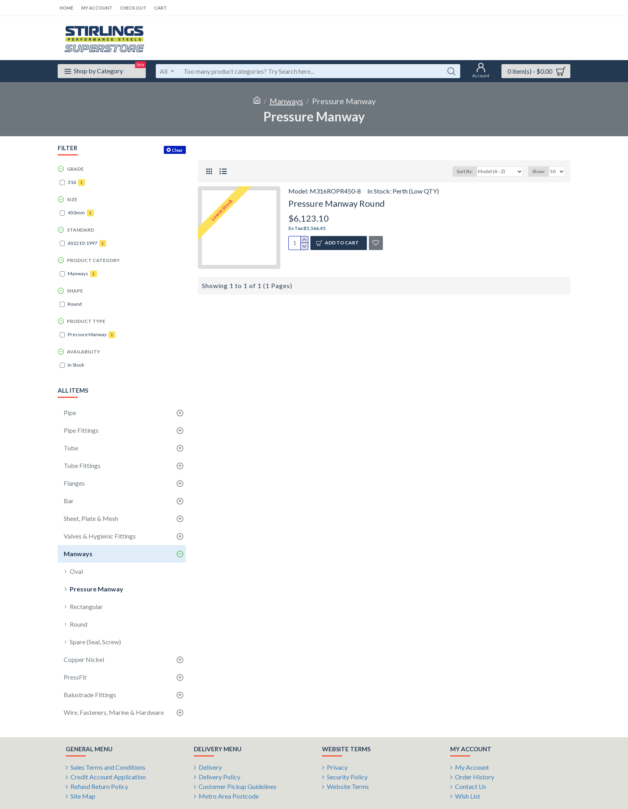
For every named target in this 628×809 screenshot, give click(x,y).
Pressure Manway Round (336, 203)
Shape (75, 291)
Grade (75, 169)
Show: (538, 171)
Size (72, 199)
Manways (286, 101)
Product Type (86, 321)
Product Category (93, 260)
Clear (177, 150)
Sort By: (465, 171)
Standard (80, 230)
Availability (83, 352)
